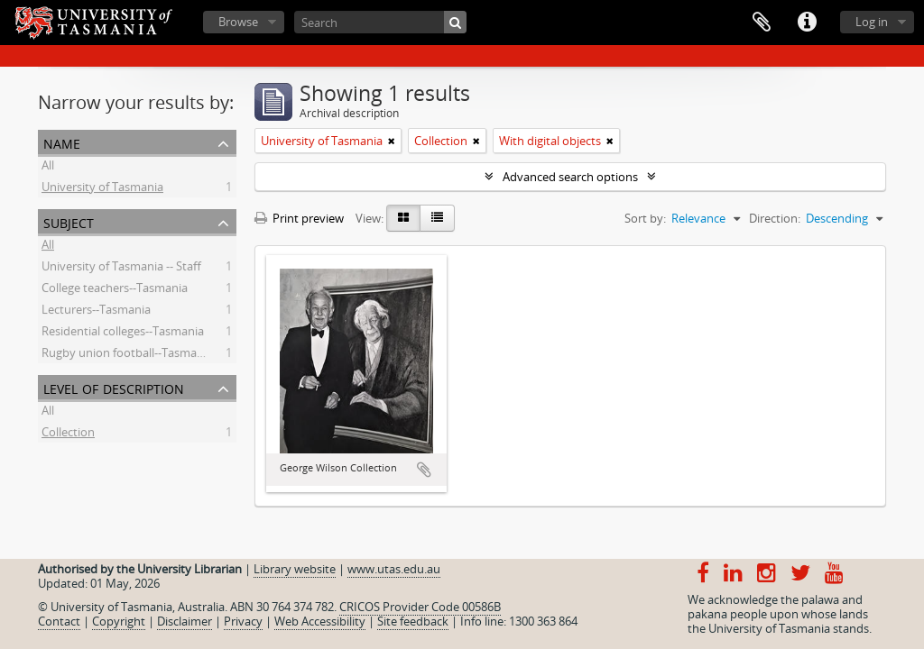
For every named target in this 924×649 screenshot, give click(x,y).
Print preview (299, 218)
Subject (68, 221)
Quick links (806, 22)
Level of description (113, 387)
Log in (871, 22)
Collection (68, 434)
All (48, 168)
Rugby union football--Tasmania (127, 355)
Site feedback (412, 621)
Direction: (774, 218)
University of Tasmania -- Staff (121, 269)
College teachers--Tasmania (115, 290)
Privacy (243, 621)
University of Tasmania (102, 189)
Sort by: (645, 218)
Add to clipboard (424, 470)
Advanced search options (570, 177)
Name (61, 142)
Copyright (118, 621)
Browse (238, 22)
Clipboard (761, 22)
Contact (59, 621)
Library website (295, 569)
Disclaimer (184, 621)
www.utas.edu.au (393, 569)
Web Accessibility (319, 621)
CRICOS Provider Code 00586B (420, 607)
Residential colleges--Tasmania (123, 333)
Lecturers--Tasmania (96, 312)
